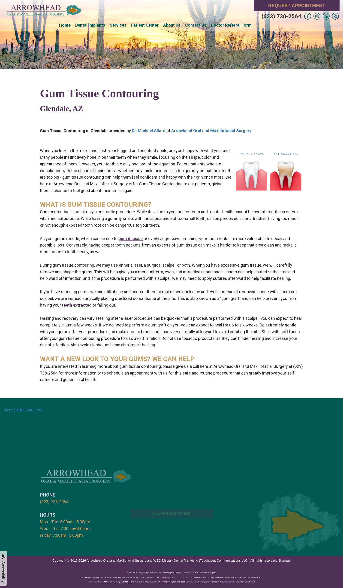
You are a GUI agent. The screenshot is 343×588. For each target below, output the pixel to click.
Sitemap (285, 560)
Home (65, 25)
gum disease (130, 238)
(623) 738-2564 (281, 16)
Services (118, 25)
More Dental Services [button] (22, 410)
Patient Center (145, 25)
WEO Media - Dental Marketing (175, 560)
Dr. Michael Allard (148, 130)
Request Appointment (296, 5)
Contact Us (195, 25)
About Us (172, 25)
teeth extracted (77, 305)
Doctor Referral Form (231, 25)
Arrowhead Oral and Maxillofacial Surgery (211, 130)
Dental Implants (90, 25)
